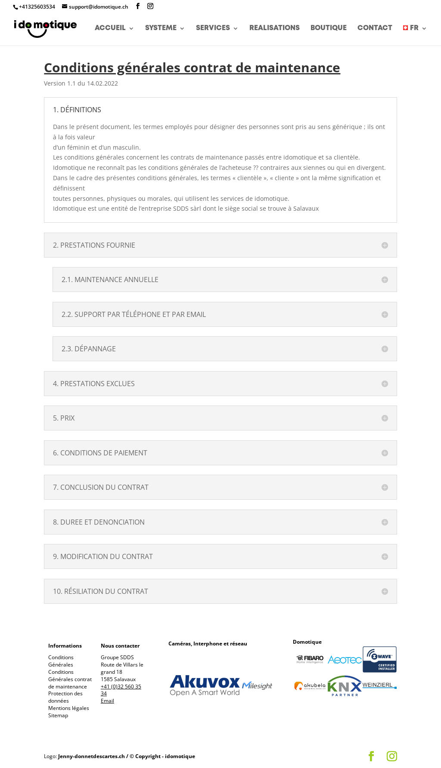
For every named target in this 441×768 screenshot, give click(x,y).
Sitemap (58, 715)
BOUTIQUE (329, 30)
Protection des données (65, 697)
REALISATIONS (274, 30)
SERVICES (213, 30)
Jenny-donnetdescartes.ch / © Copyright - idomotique (126, 756)
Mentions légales (68, 708)
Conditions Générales (61, 661)
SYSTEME (161, 30)
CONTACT (374, 30)
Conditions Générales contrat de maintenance (70, 679)
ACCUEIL (110, 30)
